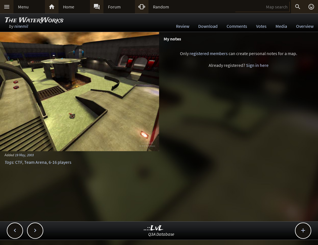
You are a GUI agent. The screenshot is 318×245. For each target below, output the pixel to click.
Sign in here (257, 65)
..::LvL (153, 228)
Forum (114, 7)
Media (281, 26)
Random (161, 7)
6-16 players (60, 162)
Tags (8, 162)
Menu (23, 7)
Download (208, 26)
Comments (237, 26)
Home (68, 7)
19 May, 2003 (24, 155)
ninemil (21, 26)
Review (182, 26)
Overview (305, 26)
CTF (18, 162)
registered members (209, 53)
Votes (261, 26)
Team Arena (35, 162)
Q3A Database (161, 234)
